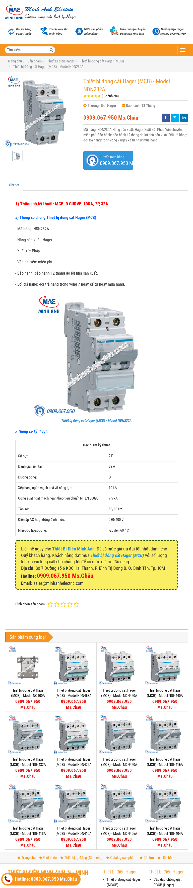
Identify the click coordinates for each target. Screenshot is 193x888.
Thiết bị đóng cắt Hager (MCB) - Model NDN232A (96, 420)
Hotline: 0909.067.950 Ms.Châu (40, 879)
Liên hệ (165, 857)
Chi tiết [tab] (14, 185)
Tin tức (147, 857)
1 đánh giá (110, 96)
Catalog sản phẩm (121, 857)
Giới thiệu (48, 857)
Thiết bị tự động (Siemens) (81, 857)
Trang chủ (27, 857)
